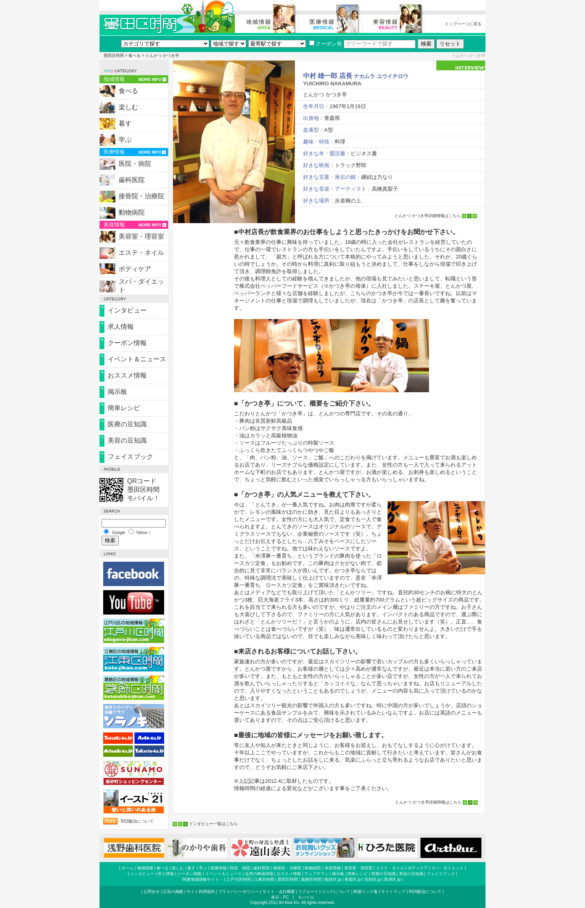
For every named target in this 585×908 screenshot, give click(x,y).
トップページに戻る (463, 24)
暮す (125, 123)
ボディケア (135, 268)
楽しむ (128, 107)
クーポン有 (325, 44)
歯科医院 (132, 179)
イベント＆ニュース (137, 359)
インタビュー (127, 310)
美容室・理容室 (141, 236)
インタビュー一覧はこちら (213, 823)
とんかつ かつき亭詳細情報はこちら (427, 215)
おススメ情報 (127, 375)
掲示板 (117, 391)
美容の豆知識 (127, 440)
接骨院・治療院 (141, 196)
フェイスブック (130, 456)
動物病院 (132, 212)
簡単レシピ (124, 407)
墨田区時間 (114, 55)
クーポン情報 (127, 342)
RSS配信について (137, 821)
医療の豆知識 (127, 424)
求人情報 (121, 326)
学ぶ (125, 139)
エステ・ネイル (141, 252)
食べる (134, 55)
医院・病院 (135, 163)
